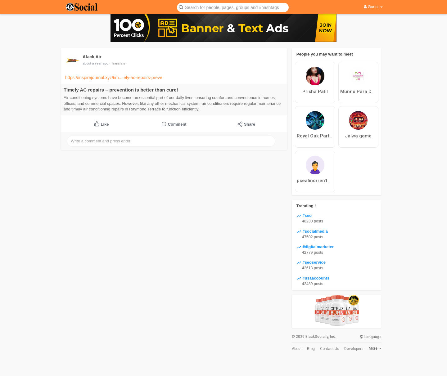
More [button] (375, 348)
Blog (311, 349)
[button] (233, 7)
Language (370, 337)
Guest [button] (373, 6)
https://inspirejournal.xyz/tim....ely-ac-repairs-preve (113, 77)
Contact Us (329, 349)
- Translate (117, 63)
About (297, 349)
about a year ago (95, 63)
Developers (353, 349)
